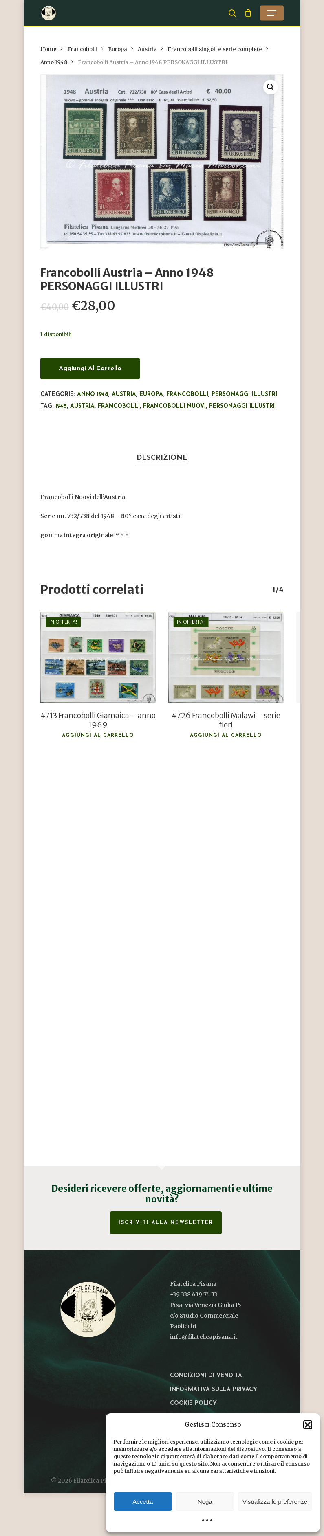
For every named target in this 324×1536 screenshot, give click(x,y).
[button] (308, 1425)
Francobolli (82, 49)
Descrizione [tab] (162, 458)
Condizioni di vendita (206, 1376)
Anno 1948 (53, 62)
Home (48, 49)
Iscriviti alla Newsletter (166, 1222)
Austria (147, 49)
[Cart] (248, 13)
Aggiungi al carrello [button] (98, 735)
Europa (117, 49)
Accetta (142, 1501)
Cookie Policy (193, 1403)
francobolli (119, 406)
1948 (61, 406)
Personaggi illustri (244, 394)
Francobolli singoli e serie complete (215, 49)
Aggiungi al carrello (90, 368)
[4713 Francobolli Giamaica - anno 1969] (98, 657)
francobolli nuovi (174, 406)
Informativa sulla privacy (213, 1390)
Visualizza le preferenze (274, 1501)
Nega (205, 1501)
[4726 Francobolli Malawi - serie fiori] (226, 657)
